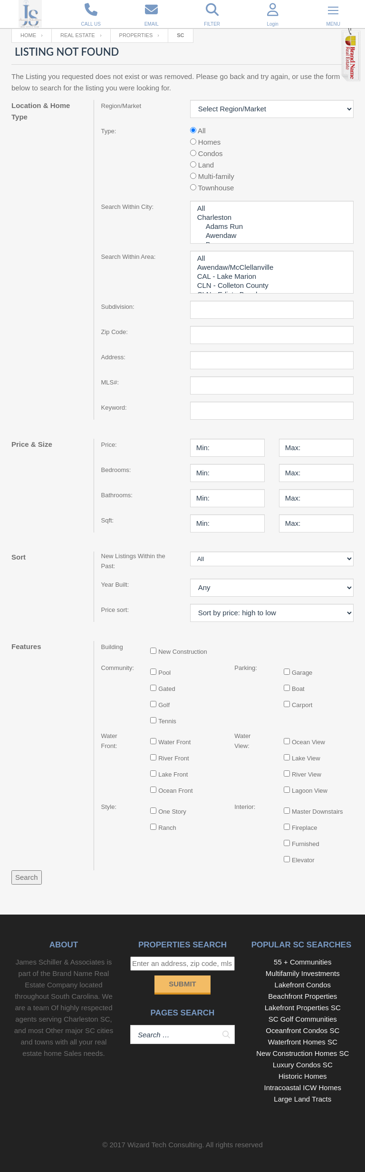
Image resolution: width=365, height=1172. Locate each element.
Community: (116, 667)
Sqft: (107, 520)
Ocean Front (175, 790)
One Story (172, 811)
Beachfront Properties (302, 996)
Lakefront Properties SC (303, 1008)
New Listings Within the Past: (133, 561)
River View (306, 774)
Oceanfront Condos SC (302, 1030)
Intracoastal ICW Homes (303, 1087)
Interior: (244, 806)
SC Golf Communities (303, 1019)
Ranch (167, 827)
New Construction (182, 651)
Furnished (305, 843)
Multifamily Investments (303, 973)
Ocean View (308, 742)
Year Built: (115, 584)
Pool (164, 672)
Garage (302, 672)
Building (112, 646)
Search (26, 877)
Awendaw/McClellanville (271, 267)
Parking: (245, 667)
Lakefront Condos (303, 985)
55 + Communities (302, 962)
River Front (173, 758)
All (271, 208)
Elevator (303, 860)
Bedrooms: (116, 469)
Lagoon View (309, 790)
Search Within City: (127, 206)
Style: (109, 806)
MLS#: (110, 382)
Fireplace (304, 827)
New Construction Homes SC (302, 1053)
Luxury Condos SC (303, 1065)
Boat (298, 688)
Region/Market (121, 105)
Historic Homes (303, 1076)
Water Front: (109, 740)
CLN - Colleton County (271, 285)
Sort (18, 557)
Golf (164, 705)
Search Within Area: (128, 256)
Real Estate (77, 35)
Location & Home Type (40, 111)
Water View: (242, 740)
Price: (109, 444)
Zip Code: (114, 331)
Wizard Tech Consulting (164, 1145)
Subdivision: (117, 306)
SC (180, 35)
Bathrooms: (117, 495)
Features (26, 646)
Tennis (167, 721)
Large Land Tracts (302, 1099)
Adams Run (271, 226)
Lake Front (173, 774)
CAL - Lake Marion (271, 276)
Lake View (306, 758)
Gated (166, 688)
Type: (108, 131)
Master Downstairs (317, 811)
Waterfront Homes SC (302, 1042)
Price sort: (115, 609)
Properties (136, 35)
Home (28, 35)
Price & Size (31, 444)
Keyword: (114, 407)
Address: (113, 357)
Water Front (174, 742)
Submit (182, 984)
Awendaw (271, 235)
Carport (302, 705)
